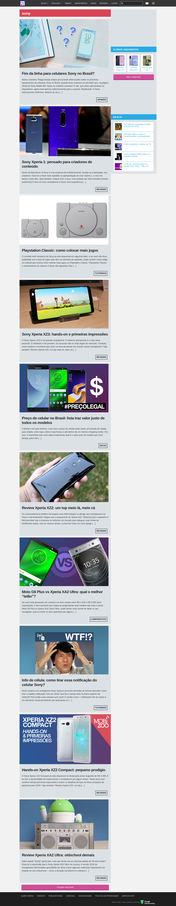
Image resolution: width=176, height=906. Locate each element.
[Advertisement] (133, 28)
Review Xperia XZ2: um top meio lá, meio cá (58, 508)
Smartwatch (81, 3)
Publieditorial (56, 896)
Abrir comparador (133, 77)
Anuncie (41, 896)
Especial (70, 896)
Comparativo (98, 619)
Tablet (68, 3)
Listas (114, 3)
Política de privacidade (106, 896)
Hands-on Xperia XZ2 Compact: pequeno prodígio (63, 770)
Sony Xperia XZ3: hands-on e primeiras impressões (65, 334)
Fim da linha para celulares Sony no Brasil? (58, 73)
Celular (56, 3)
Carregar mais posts (65, 887)
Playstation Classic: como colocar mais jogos (60, 250)
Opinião (101, 100)
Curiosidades (85, 896)
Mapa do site (128, 896)
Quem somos (27, 896)
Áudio (93, 3)
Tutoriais (100, 273)
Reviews (104, 3)
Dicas (44, 3)
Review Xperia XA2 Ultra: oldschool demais (58, 855)
